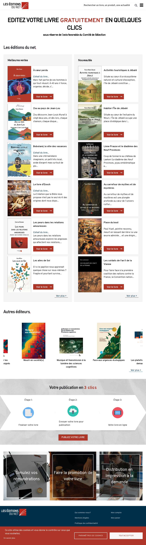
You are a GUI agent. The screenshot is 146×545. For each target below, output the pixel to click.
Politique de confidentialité (86, 523)
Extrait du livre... (41, 76)
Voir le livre (42, 96)
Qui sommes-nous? (83, 513)
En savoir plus (9, 538)
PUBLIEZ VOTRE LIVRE (73, 437)
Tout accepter (126, 535)
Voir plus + (61, 296)
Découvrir (73, 33)
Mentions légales (82, 518)
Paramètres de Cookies (91, 535)
